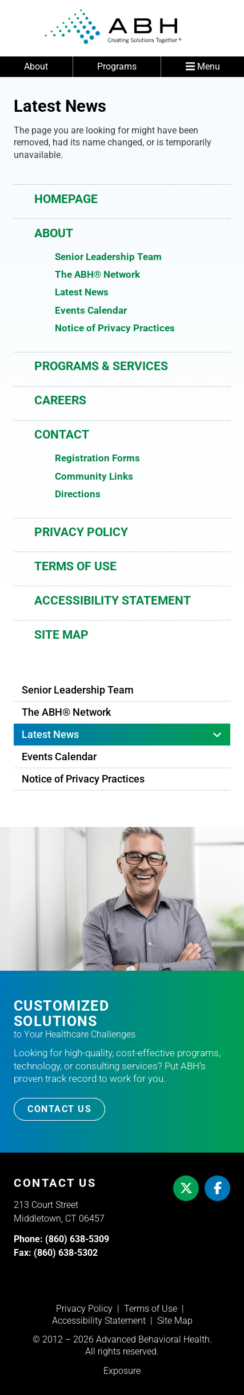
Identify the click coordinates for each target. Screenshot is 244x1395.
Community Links (94, 476)
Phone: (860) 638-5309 (61, 1239)
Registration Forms (97, 458)
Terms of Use (75, 566)
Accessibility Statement (112, 600)
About (36, 66)
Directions (78, 494)
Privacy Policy (81, 532)
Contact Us (59, 1109)
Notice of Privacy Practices (115, 328)
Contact (61, 434)
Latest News (82, 292)
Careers (60, 400)
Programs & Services (101, 366)
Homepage (66, 199)
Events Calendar (91, 310)
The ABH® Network (97, 274)
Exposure (122, 1370)
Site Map (61, 635)
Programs (117, 66)
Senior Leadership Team (108, 256)
